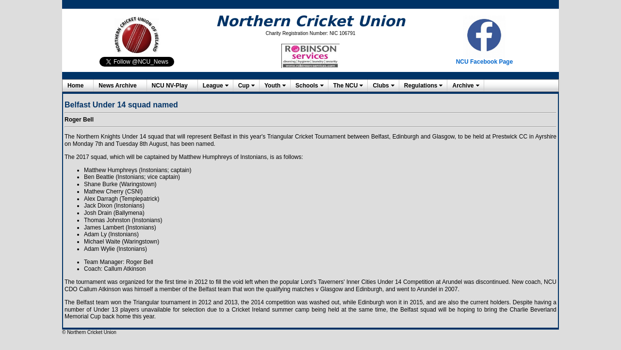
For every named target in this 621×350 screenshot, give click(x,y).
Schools (306, 85)
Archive (463, 85)
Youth (272, 85)
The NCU (345, 85)
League (213, 85)
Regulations (421, 85)
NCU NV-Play (170, 85)
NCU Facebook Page (484, 61)
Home (75, 85)
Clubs (381, 85)
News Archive (117, 85)
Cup (243, 85)
